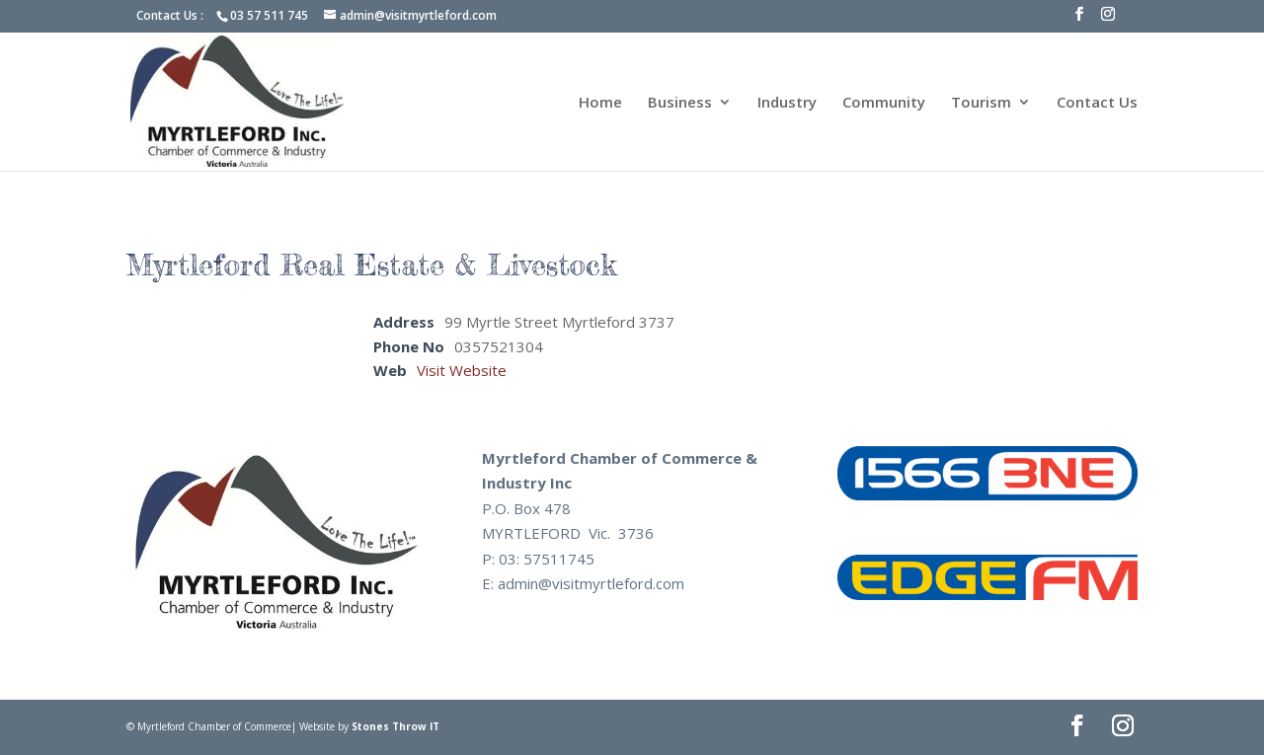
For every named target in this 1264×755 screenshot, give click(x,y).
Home (600, 103)
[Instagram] (1108, 20)
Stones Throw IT (395, 726)
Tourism (981, 103)
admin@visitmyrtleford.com (591, 583)
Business (680, 103)
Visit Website (462, 370)
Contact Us (1097, 103)
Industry (787, 103)
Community (883, 103)
